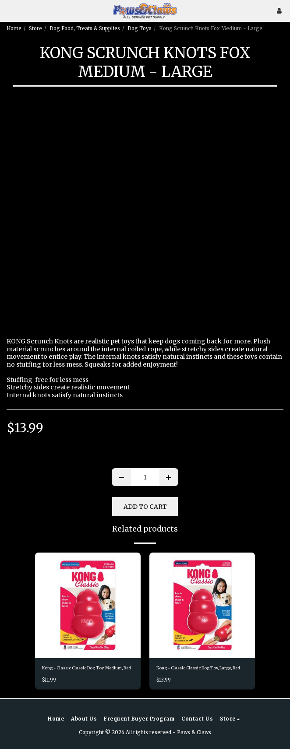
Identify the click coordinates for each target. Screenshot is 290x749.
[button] (9, 10)
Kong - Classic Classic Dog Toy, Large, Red (198, 667)
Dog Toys (139, 28)
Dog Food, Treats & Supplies (85, 28)
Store (35, 28)
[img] (88, 605)
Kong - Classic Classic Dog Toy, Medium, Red (86, 667)
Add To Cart (145, 507)
